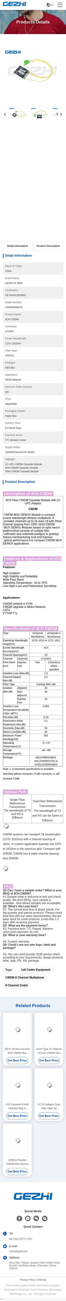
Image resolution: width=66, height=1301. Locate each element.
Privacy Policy (27, 1279)
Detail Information (17, 246)
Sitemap (41, 1279)
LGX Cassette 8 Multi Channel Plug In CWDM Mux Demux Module (17, 1106)
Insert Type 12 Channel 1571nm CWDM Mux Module (49, 1051)
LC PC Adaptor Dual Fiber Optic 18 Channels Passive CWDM (49, 1106)
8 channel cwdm (16, 985)
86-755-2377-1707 (20, 1239)
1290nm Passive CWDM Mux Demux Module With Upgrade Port (17, 1162)
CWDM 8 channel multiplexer (24, 977)
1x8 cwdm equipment (35, 969)
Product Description (48, 246)
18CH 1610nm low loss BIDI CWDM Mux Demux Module (17, 1051)
